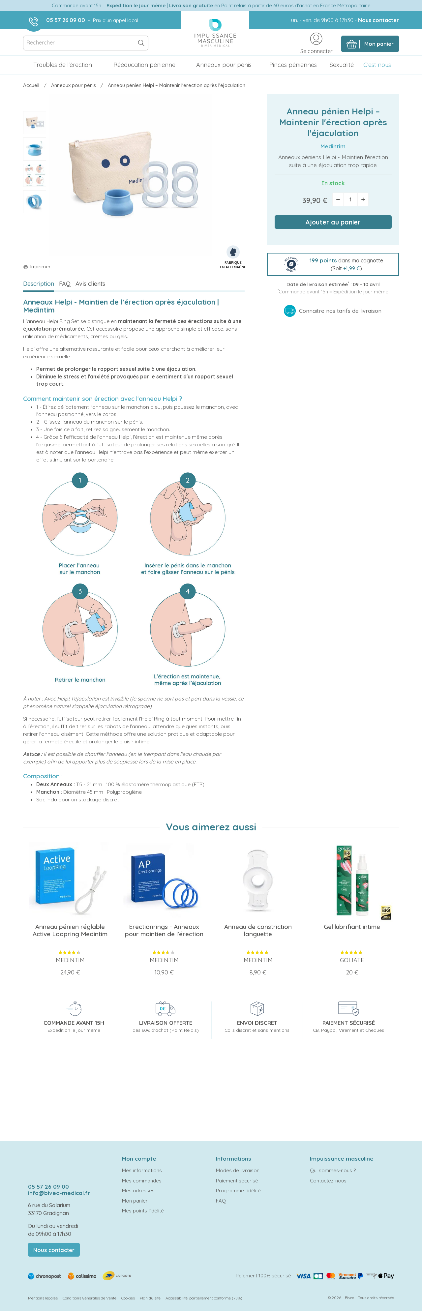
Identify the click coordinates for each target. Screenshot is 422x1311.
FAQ (65, 283)
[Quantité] (350, 199)
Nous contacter (378, 20)
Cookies (128, 1298)
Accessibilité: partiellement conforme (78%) (204, 1298)
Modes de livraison (237, 1170)
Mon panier (135, 1201)
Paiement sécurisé (237, 1180)
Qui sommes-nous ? (333, 1170)
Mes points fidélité (143, 1210)
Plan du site (150, 1298)
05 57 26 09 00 (65, 20)
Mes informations (142, 1170)
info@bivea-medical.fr (59, 1192)
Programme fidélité (238, 1190)
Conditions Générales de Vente (89, 1298)
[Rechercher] (85, 43)
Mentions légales (43, 1298)
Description (38, 283)
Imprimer (37, 266)
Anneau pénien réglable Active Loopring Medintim (70, 930)
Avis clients (90, 283)
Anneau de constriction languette (258, 930)
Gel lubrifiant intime (352, 927)
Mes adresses (138, 1190)
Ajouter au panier (333, 222)
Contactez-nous (328, 1180)
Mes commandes (142, 1180)
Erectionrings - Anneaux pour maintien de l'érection (164, 930)
